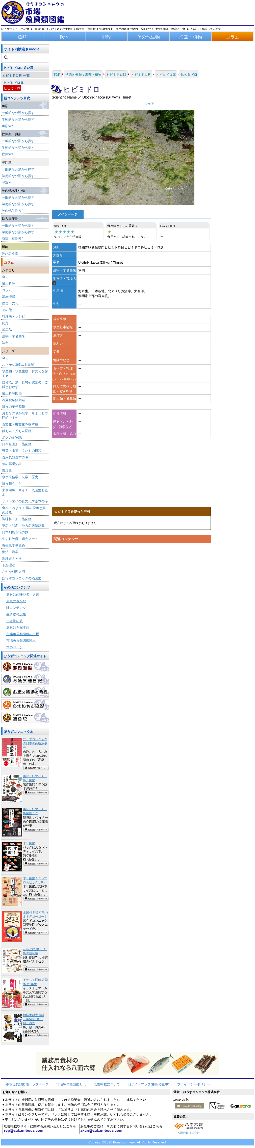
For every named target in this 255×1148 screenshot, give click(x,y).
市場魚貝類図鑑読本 (21, 641)
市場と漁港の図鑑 (25, 692)
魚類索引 (8, 126)
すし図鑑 (29, 843)
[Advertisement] (131, 593)
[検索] (26, 58)
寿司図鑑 (25, 666)
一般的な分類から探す (18, 113)
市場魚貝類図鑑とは (71, 1084)
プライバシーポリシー (193, 1084)
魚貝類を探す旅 (17, 627)
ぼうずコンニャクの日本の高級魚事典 (35, 743)
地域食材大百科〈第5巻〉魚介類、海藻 (33, 1019)
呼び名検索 (10, 254)
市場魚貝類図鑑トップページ (27, 1084)
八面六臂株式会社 (188, 1132)
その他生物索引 (13, 210)
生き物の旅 (14, 621)
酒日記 (25, 717)
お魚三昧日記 (25, 679)
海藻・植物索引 (13, 239)
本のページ (14, 647)
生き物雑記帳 (16, 614)
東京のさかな (16, 601)
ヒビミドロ (12, 88)
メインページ (68, 214)
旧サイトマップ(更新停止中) (148, 1084)
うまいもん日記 (25, 704)
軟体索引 (8, 154)
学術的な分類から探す (18, 119)
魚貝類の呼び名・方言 (22, 594)
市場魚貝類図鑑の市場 (22, 634)
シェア (149, 104)
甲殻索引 (8, 182)
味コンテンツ (16, 608)
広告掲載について (107, 1084)
